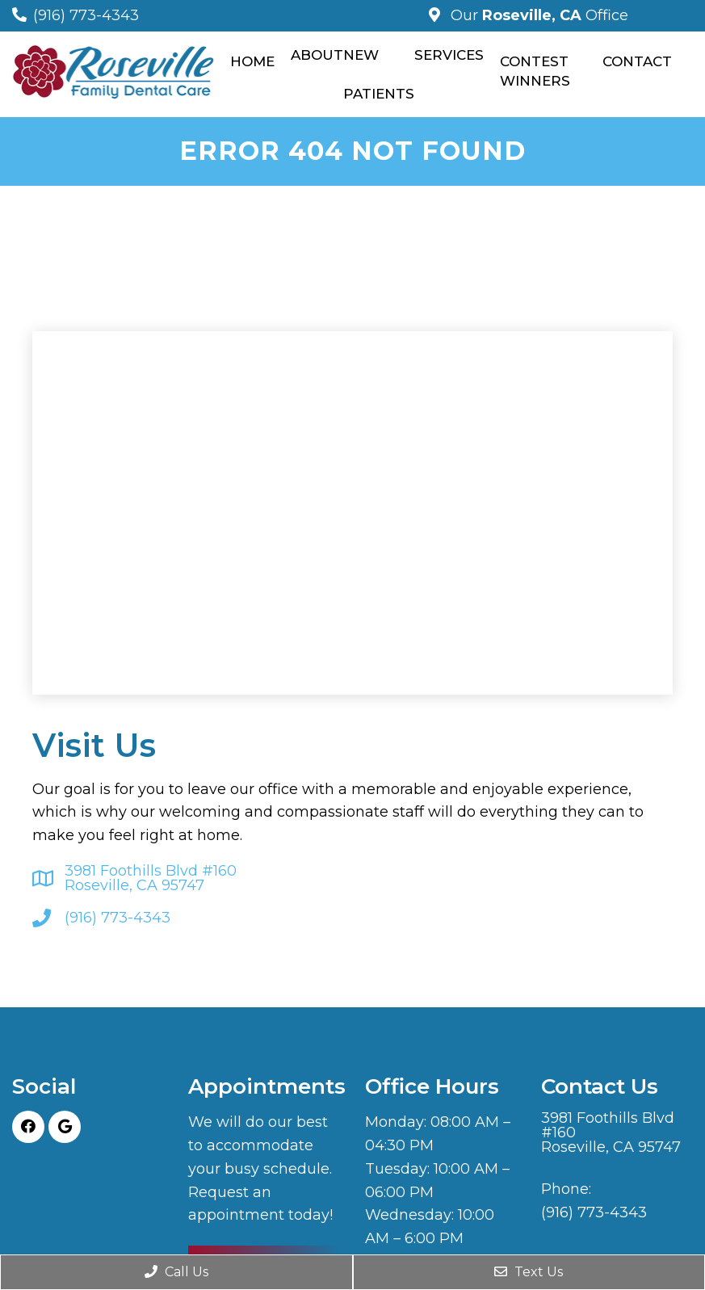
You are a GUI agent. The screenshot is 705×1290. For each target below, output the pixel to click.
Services (449, 55)
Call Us (176, 1271)
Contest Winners (535, 71)
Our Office (537, 15)
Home (252, 61)
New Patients (378, 74)
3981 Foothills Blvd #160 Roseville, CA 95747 (151, 878)
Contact (637, 61)
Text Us (528, 1271)
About (317, 55)
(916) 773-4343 (86, 15)
